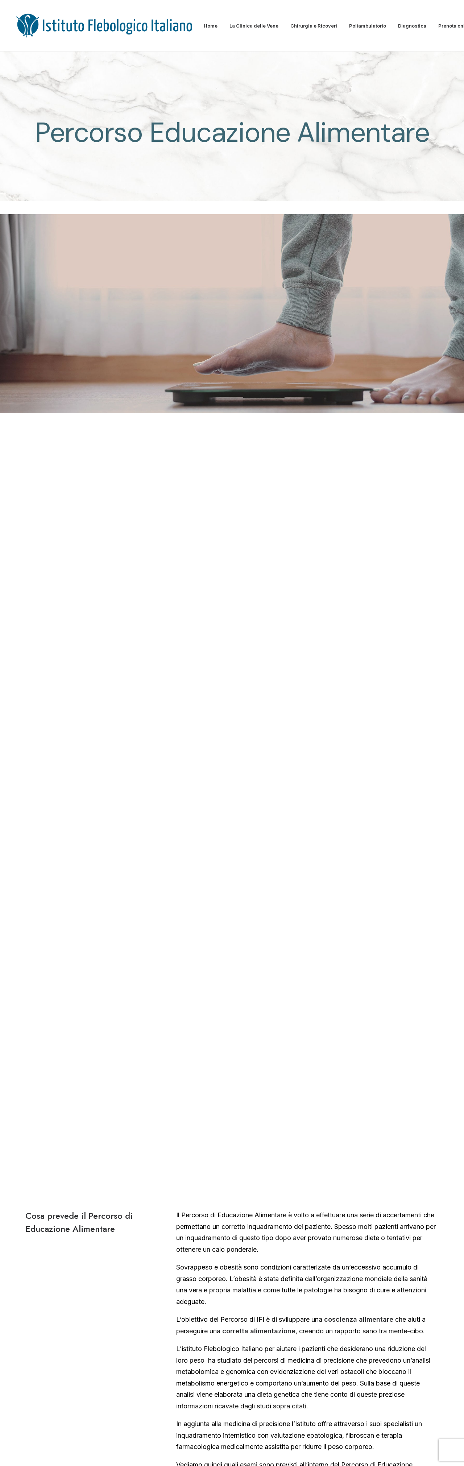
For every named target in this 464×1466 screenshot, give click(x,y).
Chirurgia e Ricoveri (313, 26)
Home (211, 26)
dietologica (251, 755)
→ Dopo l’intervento (359, 1254)
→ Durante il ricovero (361, 1235)
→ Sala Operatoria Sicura (367, 1196)
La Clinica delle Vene (253, 26)
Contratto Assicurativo (341, 1452)
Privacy (302, 1452)
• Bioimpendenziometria (212, 773)
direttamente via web (313, 1050)
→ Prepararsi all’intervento (369, 1216)
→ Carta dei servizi (215, 1218)
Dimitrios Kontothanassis (83, 1204)
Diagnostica (412, 26)
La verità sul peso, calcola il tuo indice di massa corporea (261, 916)
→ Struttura (205, 1197)
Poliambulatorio (367, 26)
